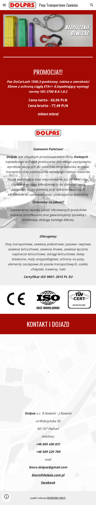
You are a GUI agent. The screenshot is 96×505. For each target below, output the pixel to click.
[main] (48, 93)
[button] (4, 5)
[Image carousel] (48, 30)
